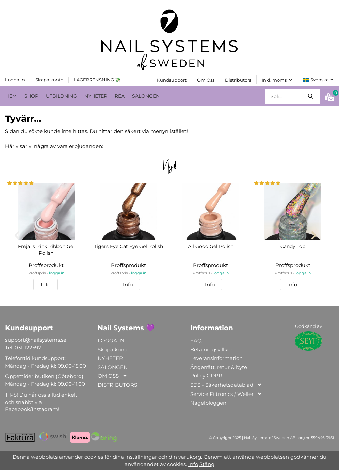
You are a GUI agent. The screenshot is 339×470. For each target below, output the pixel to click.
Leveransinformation (216, 358)
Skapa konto (49, 79)
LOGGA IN (111, 340)
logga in (56, 273)
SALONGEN (146, 95)
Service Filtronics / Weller (226, 394)
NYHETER (95, 95)
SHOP (31, 95)
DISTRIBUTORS (117, 385)
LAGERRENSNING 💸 (97, 79)
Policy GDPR (206, 375)
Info (45, 284)
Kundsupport (172, 79)
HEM (11, 95)
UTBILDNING (61, 95)
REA (120, 95)
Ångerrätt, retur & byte (218, 367)
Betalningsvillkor (211, 349)
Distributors (238, 79)
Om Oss (205, 79)
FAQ (196, 340)
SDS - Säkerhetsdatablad (226, 385)
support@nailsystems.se (35, 340)
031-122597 (28, 347)
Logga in (15, 79)
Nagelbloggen (208, 403)
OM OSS (113, 376)
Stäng (206, 464)
